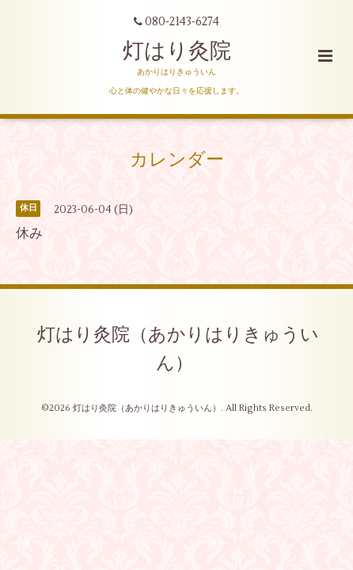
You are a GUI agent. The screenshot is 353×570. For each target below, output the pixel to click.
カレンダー (177, 159)
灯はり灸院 (177, 51)
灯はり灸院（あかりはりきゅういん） (178, 349)
